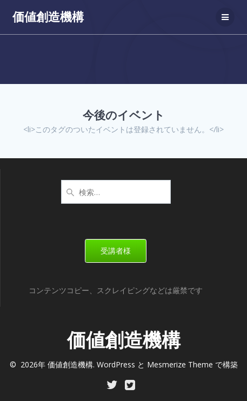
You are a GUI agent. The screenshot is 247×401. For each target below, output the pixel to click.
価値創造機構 (48, 17)
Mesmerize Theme (180, 364)
